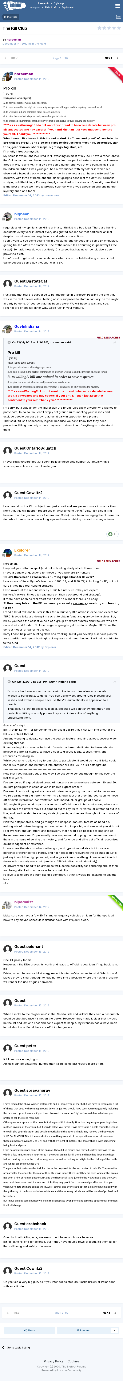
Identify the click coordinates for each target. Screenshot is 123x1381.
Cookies (73, 1361)
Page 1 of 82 (61, 58)
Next (108, 58)
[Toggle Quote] (9, 342)
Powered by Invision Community (61, 1370)
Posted (31, 78)
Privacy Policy (54, 1361)
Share (29, 1330)
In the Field (39, 43)
